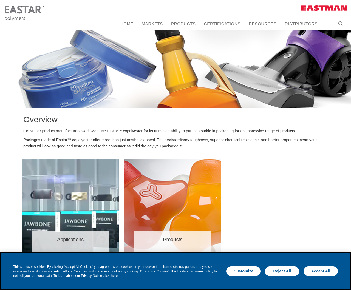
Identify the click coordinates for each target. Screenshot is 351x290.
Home (127, 24)
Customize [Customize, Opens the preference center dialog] (243, 271)
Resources (262, 24)
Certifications (222, 24)
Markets (152, 24)
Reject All (282, 271)
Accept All (320, 271)
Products (183, 24)
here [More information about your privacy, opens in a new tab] (114, 276)
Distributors (301, 24)
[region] (175, 271)
